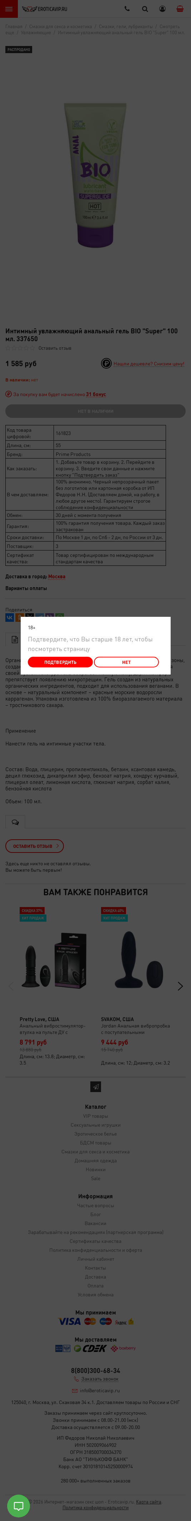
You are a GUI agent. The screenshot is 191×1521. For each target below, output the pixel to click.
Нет (126, 662)
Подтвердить (60, 662)
